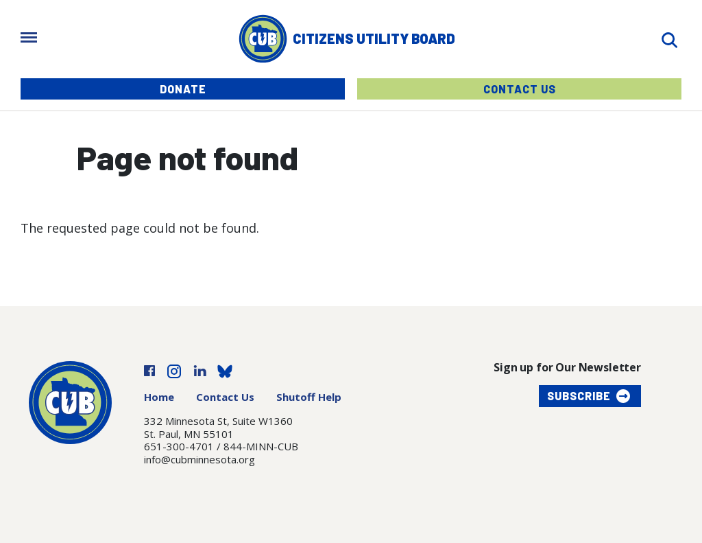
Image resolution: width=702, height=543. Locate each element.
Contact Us (519, 88)
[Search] (669, 39)
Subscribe (579, 395)
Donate (183, 88)
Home (159, 397)
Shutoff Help (308, 397)
